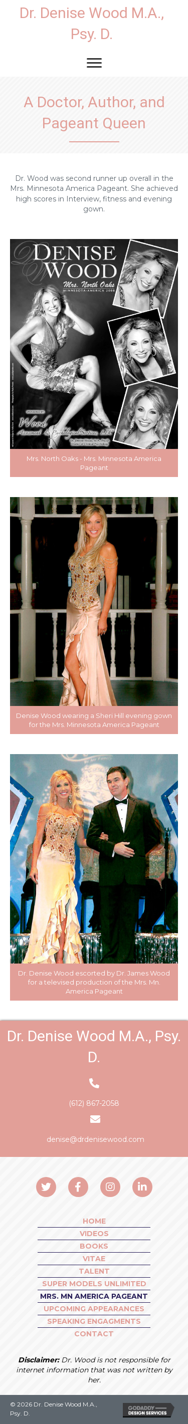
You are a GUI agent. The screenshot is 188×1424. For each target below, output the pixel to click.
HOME (94, 1221)
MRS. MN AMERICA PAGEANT (94, 1296)
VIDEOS (94, 1233)
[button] (46, 1187)
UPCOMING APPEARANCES (94, 1308)
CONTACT (94, 1333)
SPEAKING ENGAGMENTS (94, 1321)
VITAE (94, 1258)
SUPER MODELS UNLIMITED (94, 1283)
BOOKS (94, 1246)
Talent (94, 1271)
